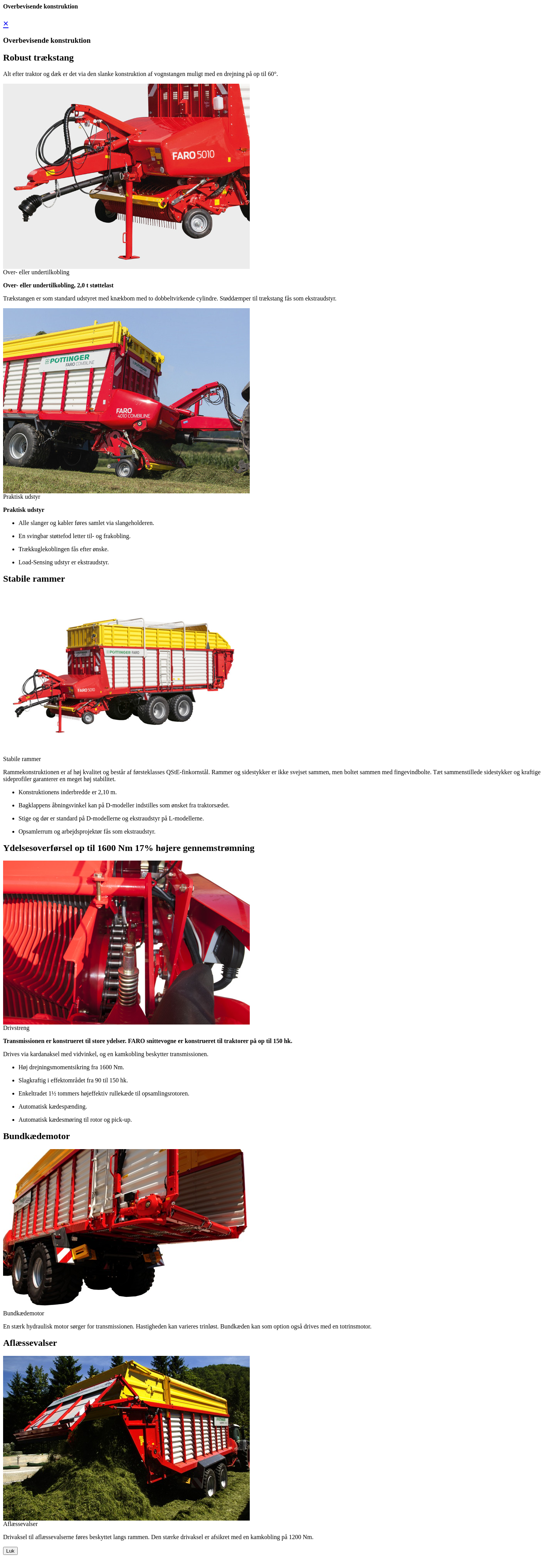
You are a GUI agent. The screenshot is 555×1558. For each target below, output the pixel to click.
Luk (10, 1551)
